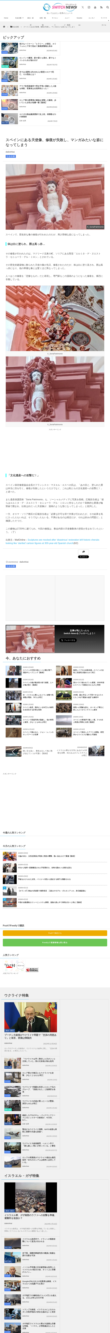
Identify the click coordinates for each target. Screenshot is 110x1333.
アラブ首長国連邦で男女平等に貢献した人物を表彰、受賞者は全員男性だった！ (91, 60)
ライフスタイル (104, 21)
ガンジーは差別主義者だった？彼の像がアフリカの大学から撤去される (17, 1226)
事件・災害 (61, 52)
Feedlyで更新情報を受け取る (55, 900)
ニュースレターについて (89, 1244)
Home (6, 18)
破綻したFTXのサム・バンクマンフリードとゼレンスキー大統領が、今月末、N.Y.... (37, 1018)
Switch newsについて (19, 1244)
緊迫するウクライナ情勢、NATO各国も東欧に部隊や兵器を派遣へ (90, 1017)
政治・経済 (30, 21)
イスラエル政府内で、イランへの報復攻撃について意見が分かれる (90, 1056)
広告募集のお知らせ (55, 1247)
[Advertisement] (55, 408)
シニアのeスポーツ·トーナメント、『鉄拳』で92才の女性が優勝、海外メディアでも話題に (17, 1178)
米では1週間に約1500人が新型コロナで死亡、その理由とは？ (34, 59)
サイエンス (55, 21)
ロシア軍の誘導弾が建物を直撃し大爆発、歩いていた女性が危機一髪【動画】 (35, 74)
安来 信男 (79, 78)
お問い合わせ (71, 1244)
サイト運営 (36, 1244)
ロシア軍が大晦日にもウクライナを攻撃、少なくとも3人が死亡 (90, 975)
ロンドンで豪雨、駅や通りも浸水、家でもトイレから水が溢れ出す (91, 45)
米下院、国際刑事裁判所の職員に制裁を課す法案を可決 (90, 1070)
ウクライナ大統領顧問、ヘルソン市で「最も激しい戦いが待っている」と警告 (37, 1032)
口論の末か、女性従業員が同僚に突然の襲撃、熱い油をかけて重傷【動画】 (47, 814)
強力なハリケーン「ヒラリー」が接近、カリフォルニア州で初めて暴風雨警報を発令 (35, 46)
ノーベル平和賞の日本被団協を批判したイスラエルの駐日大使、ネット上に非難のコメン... (90, 1085)
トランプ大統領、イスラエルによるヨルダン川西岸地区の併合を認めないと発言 (90, 1113)
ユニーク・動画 (67, 21)
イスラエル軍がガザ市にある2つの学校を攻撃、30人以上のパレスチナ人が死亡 (72, 710)
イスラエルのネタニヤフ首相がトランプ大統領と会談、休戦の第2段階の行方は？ (17, 1194)
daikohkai (22, 52)
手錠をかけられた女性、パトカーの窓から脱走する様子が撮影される (44, 837)
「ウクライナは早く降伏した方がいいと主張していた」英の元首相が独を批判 (90, 962)
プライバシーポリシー (53, 1244)
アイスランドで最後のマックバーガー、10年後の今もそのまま (17, 1162)
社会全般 (18, 18)
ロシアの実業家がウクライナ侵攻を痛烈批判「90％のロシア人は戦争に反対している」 (90, 1032)
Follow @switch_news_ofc (87, 599)
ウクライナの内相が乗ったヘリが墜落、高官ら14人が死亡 (90, 1003)
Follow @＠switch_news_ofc (55, 1163)
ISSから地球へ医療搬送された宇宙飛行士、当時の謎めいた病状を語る (45, 825)
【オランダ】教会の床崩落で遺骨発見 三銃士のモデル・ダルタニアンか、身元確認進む (52, 849)
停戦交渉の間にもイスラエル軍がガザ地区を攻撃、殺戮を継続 (90, 1126)
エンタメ (92, 18)
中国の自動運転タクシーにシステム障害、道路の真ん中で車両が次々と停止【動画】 (50, 860)
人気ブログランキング (10, 931)
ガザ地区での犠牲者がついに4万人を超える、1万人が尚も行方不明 (36, 1112)
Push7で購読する (55, 891)
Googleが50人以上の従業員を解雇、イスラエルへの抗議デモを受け (90, 1098)
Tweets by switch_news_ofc (55, 1155)
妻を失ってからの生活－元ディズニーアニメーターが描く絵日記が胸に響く (17, 1210)
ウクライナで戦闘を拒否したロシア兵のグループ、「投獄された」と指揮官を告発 (90, 990)
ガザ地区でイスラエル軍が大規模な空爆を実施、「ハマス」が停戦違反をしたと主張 (37, 1127)
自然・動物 (43, 21)
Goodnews (79, 21)
